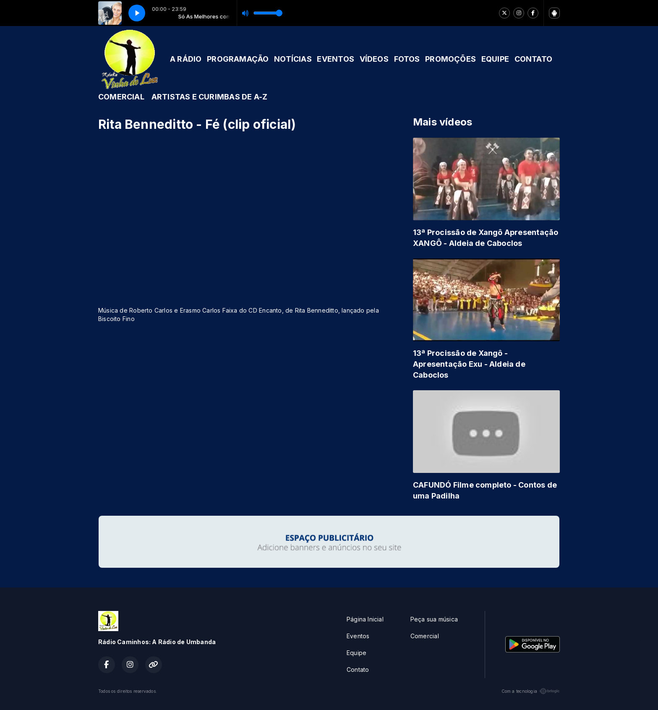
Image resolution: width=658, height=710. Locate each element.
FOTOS (407, 59)
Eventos (358, 636)
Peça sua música (434, 619)
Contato (358, 669)
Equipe (356, 652)
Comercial (424, 636)
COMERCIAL (121, 96)
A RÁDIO (185, 59)
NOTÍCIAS (293, 59)
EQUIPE (495, 59)
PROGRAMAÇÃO (238, 59)
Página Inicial (365, 619)
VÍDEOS (374, 59)
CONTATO (533, 59)
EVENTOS (335, 59)
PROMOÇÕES (450, 59)
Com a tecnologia (530, 691)
